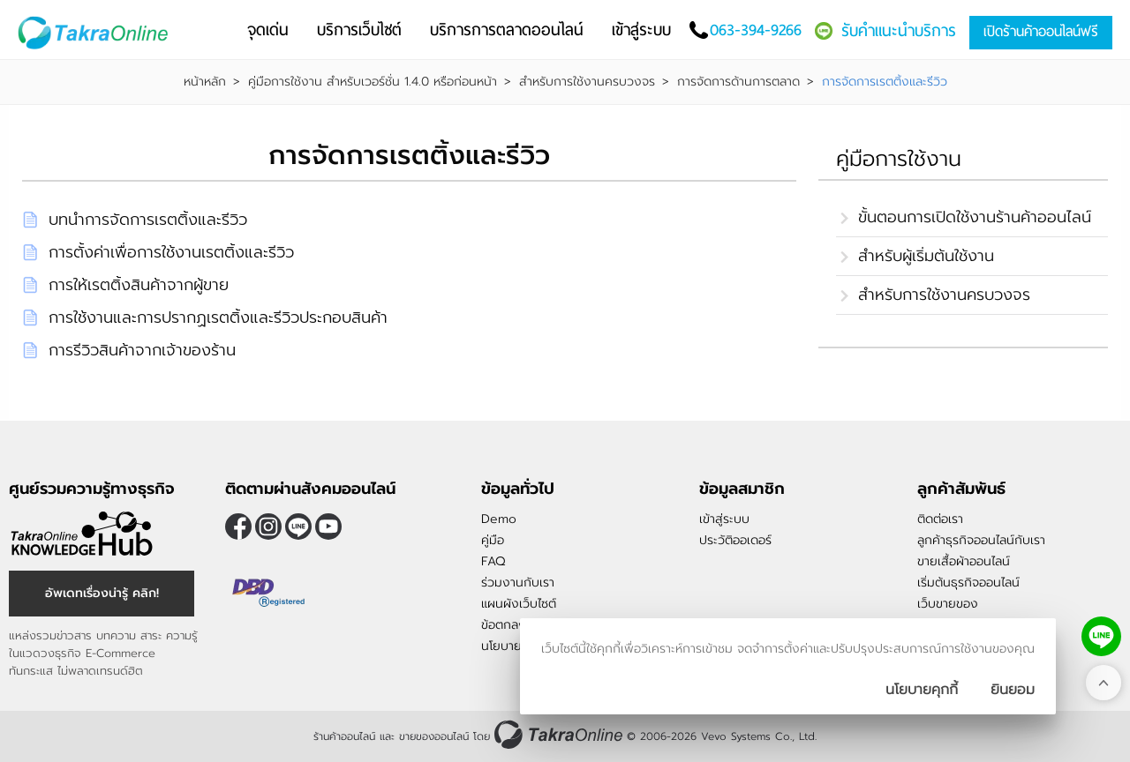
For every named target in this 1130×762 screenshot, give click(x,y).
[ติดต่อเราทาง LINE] (1101, 636)
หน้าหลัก (205, 82)
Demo (498, 519)
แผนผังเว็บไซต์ (518, 603)
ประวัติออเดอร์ (735, 540)
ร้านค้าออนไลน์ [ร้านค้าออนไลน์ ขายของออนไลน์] (344, 736)
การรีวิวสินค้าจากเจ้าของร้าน (142, 350)
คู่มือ (492, 540)
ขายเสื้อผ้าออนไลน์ (963, 561)
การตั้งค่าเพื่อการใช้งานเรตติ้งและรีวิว (171, 252)
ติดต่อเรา (940, 519)
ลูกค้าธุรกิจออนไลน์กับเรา (981, 540)
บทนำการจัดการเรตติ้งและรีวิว (148, 219)
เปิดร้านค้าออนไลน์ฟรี (1040, 31)
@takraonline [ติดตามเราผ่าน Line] (298, 526)
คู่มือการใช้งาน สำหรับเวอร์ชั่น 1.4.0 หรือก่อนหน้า (372, 82)
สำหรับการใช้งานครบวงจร (587, 82)
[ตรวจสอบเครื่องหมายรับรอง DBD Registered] (269, 592)
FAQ (493, 561)
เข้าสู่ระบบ (724, 519)
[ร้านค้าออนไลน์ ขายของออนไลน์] (558, 734)
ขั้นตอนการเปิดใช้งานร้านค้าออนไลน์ (974, 217)
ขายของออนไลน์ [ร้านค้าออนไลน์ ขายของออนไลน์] (434, 736)
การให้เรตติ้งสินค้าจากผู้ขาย (139, 285)
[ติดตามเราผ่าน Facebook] (238, 526)
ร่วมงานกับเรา (517, 582)
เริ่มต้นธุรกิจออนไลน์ (968, 582)
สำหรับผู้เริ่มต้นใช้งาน (926, 255)
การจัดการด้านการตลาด (738, 82)
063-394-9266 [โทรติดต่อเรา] (756, 29)
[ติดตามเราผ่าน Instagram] (268, 526)
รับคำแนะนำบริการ (898, 30)
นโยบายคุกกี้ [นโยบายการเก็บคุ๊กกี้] (921, 689)
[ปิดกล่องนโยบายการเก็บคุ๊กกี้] (1012, 689)
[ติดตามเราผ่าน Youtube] (328, 526)
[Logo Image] (97, 33)
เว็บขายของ (947, 603)
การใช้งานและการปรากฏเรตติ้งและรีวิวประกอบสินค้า (218, 317)
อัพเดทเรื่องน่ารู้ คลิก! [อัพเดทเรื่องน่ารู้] (102, 593)
